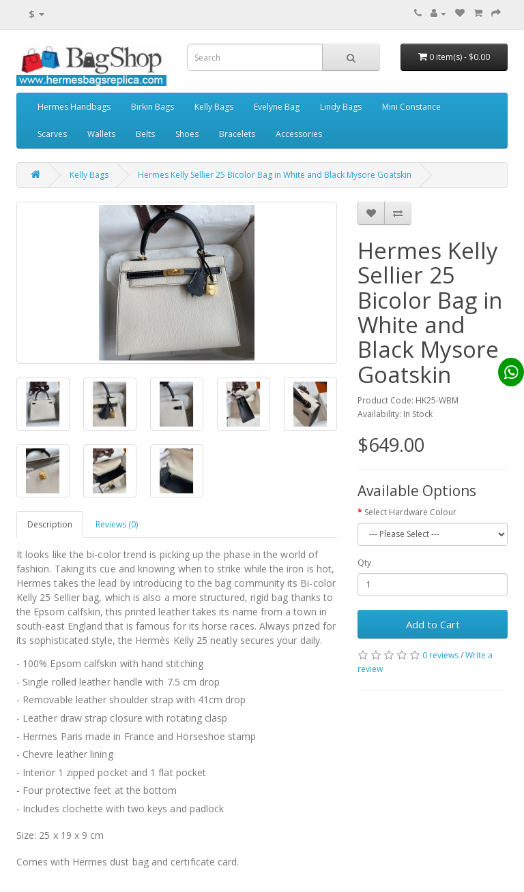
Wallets (101, 134)
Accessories (299, 134)
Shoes (187, 134)
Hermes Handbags (74, 106)
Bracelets (237, 134)
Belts (145, 134)
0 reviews (440, 655)
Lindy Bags (341, 106)
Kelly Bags (213, 106)
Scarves (52, 134)
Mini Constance (411, 106)
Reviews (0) (117, 524)
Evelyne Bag (277, 106)
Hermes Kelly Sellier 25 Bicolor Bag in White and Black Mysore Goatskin (274, 175)
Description (49, 524)
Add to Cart (433, 624)
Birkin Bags (152, 106)
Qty (364, 562)
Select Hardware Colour (410, 512)
